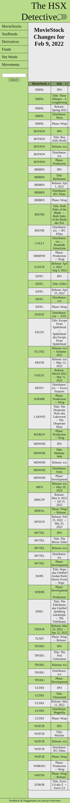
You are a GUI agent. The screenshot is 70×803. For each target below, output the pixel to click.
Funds (5, 49)
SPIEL (39, 611)
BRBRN (39, 169)
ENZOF (39, 314)
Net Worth (8, 57)
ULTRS (39, 687)
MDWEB (39, 443)
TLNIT (39, 638)
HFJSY (39, 388)
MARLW (39, 434)
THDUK (39, 629)
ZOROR (39, 784)
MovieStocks (11, 26)
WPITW (39, 775)
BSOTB (39, 214)
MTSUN (39, 521)
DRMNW (39, 255)
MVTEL (39, 532)
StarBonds (8, 34)
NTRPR (39, 592)
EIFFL (39, 276)
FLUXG (39, 351)
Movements (9, 65)
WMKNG (39, 766)
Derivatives (9, 42)
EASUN (39, 266)
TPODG (39, 646)
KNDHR (39, 399)
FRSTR (39, 362)
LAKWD (39, 416)
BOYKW (39, 131)
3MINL (39, 89)
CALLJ (39, 243)
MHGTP (39, 499)
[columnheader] (39, 84)
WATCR (39, 726)
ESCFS (39, 332)
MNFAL (39, 510)
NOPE (39, 576)
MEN (39, 487)
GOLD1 (39, 375)
